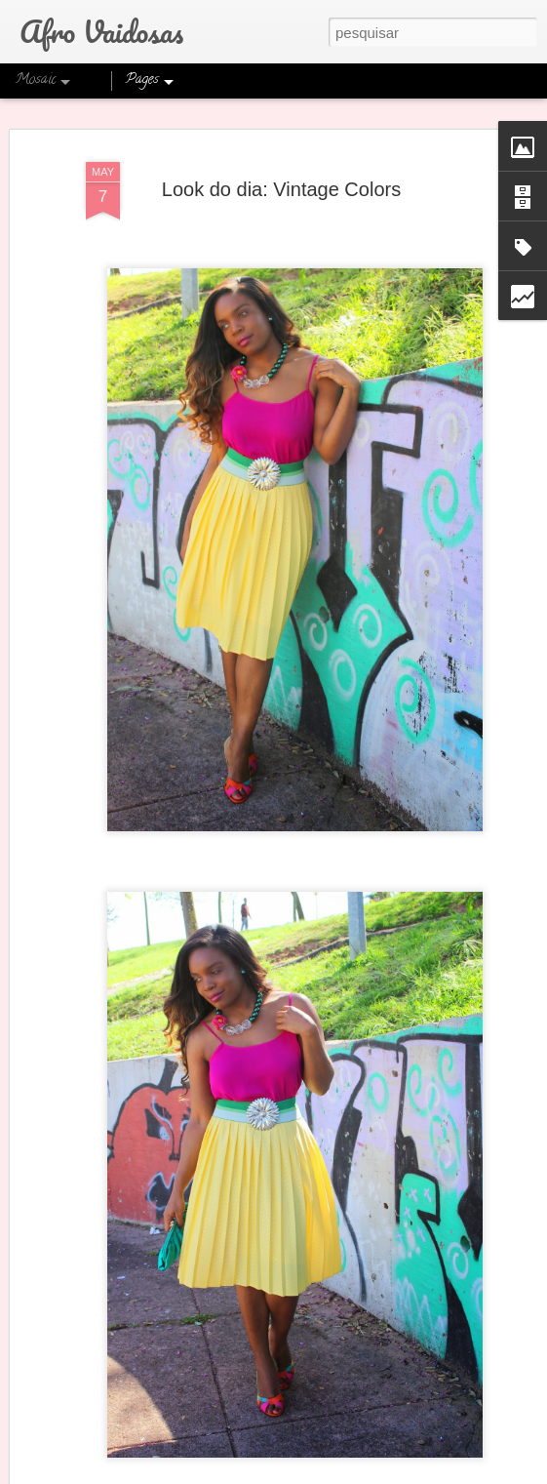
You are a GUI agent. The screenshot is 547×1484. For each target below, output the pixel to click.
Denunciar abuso (427, 1473)
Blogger (363, 1473)
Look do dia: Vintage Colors (281, 177)
